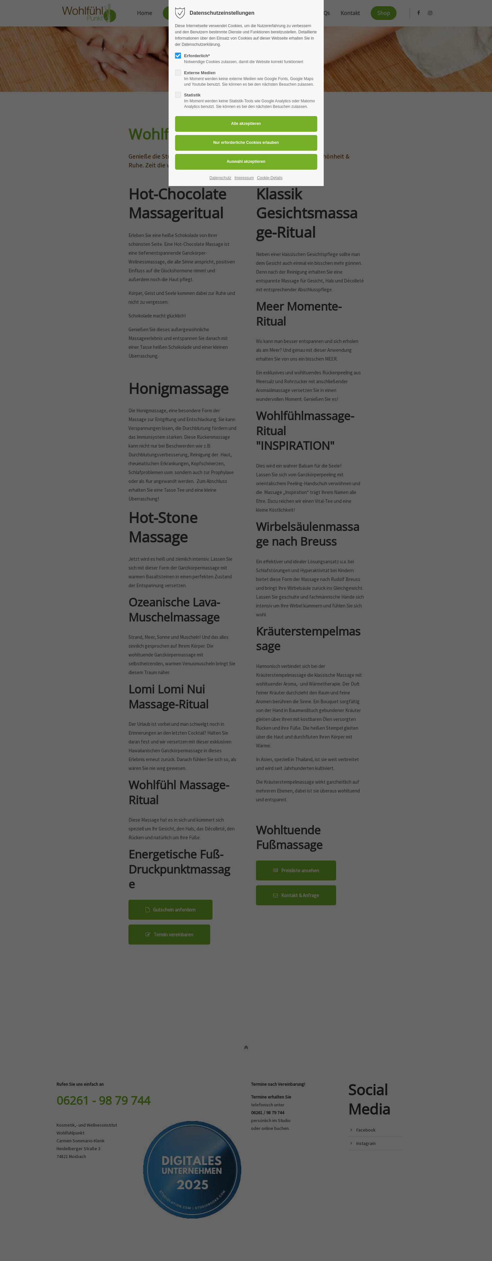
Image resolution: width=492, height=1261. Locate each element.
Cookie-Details (269, 178)
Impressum (244, 178)
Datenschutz (220, 178)
